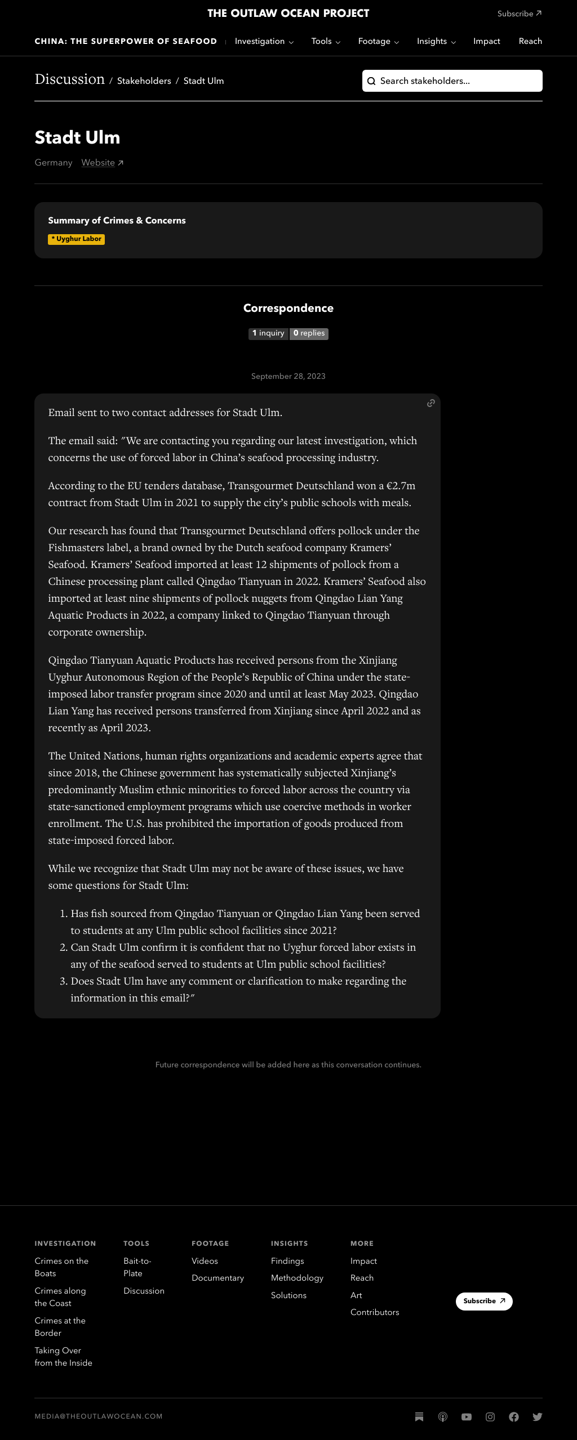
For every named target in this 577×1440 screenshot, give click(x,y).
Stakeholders (144, 81)
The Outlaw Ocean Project (288, 14)
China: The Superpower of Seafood (126, 42)
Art (356, 1296)
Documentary (218, 1278)
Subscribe (485, 1303)
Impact (486, 42)
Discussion (69, 80)
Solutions (289, 1296)
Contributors (375, 1313)
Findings (287, 1262)
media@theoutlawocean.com (98, 1417)
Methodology (297, 1278)
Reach (531, 42)
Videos (205, 1262)
